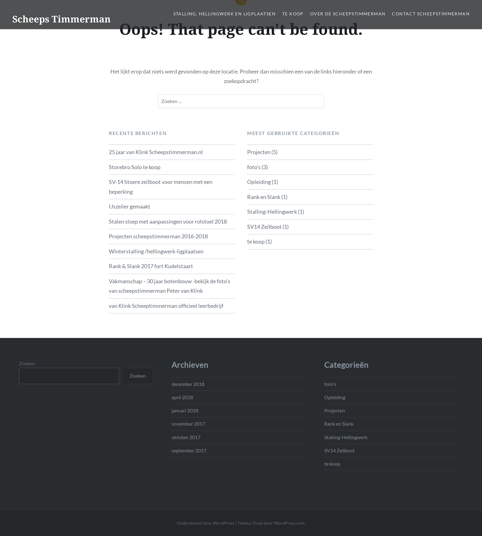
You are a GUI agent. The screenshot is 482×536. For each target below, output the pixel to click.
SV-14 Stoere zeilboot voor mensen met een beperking (160, 186)
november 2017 (188, 424)
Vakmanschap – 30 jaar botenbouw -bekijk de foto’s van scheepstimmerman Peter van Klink (169, 286)
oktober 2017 (186, 437)
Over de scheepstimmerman (348, 13)
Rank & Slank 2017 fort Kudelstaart (151, 266)
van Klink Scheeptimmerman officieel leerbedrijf (166, 305)
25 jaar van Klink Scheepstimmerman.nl (156, 152)
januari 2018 (185, 410)
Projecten (259, 152)
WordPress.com (289, 523)
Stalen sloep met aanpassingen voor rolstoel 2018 (168, 221)
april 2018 (182, 397)
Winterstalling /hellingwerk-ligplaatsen (156, 251)
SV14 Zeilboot (264, 226)
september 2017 (189, 450)
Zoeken (27, 363)
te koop (293, 13)
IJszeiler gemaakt (129, 206)
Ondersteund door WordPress (206, 523)
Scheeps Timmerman (61, 19)
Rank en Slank (263, 196)
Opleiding (259, 181)
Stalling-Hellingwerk (272, 211)
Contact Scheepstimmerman (431, 13)
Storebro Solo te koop (134, 167)
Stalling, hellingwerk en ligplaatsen (224, 13)
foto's (254, 167)
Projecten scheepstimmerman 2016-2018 (158, 236)
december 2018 (188, 384)
